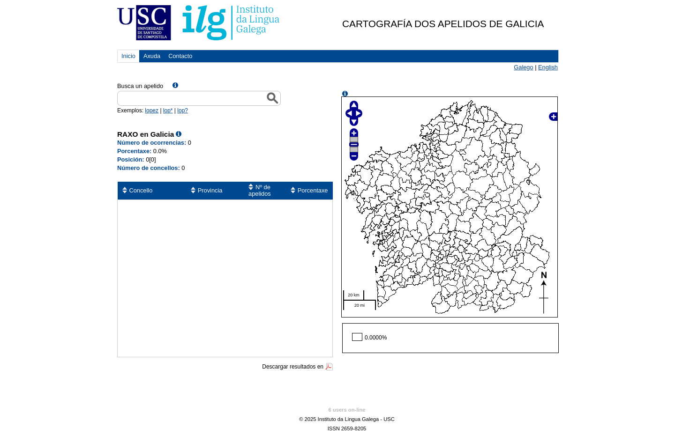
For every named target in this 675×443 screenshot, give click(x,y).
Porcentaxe (313, 190)
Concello (141, 190)
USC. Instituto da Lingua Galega (199, 22)
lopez (151, 110)
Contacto (180, 55)
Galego (523, 67)
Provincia (210, 190)
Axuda (151, 55)
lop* (168, 110)
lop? (182, 110)
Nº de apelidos (259, 190)
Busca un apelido (140, 85)
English (548, 67)
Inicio (128, 55)
